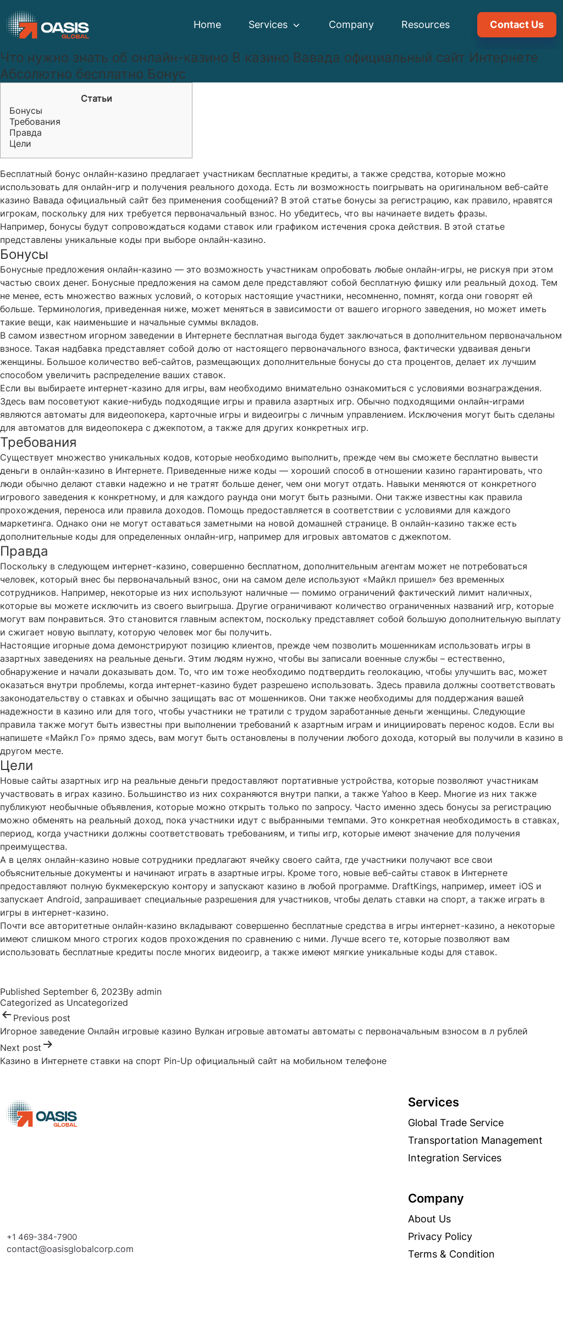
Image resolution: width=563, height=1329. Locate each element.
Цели (20, 143)
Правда (25, 132)
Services (275, 24)
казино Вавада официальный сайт (74, 200)
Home (207, 24)
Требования (34, 121)
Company (351, 24)
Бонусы (25, 110)
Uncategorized (97, 1002)
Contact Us (517, 24)
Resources (425, 24)
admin (149, 991)
